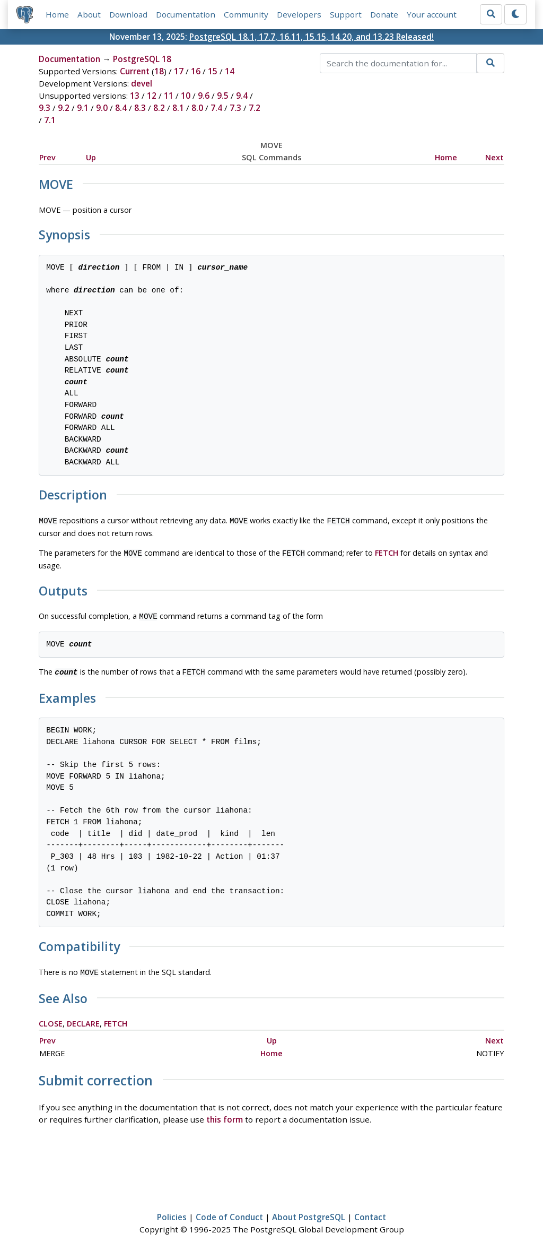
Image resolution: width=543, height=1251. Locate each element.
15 (212, 71)
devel (141, 83)
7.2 (254, 107)
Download (128, 14)
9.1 (83, 107)
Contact (370, 1211)
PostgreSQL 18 (142, 59)
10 (185, 95)
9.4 (242, 95)
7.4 (216, 107)
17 (178, 71)
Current (135, 71)
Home (57, 14)
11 (168, 95)
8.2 (159, 107)
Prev (47, 157)
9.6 (203, 95)
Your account (432, 14)
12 (151, 95)
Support (346, 14)
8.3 (140, 107)
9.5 (223, 95)
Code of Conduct (229, 1211)
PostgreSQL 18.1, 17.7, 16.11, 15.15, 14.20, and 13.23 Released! (311, 36)
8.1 (178, 107)
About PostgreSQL (308, 1211)
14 (229, 71)
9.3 (44, 107)
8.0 (197, 107)
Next (494, 157)
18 (159, 71)
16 (195, 71)
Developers (299, 14)
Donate (384, 14)
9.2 (63, 107)
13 (134, 95)
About (89, 14)
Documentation (185, 14)
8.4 (121, 107)
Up (91, 157)
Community (246, 14)
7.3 (235, 107)
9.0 (102, 107)
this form (224, 1114)
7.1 (50, 120)
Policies (172, 1211)
